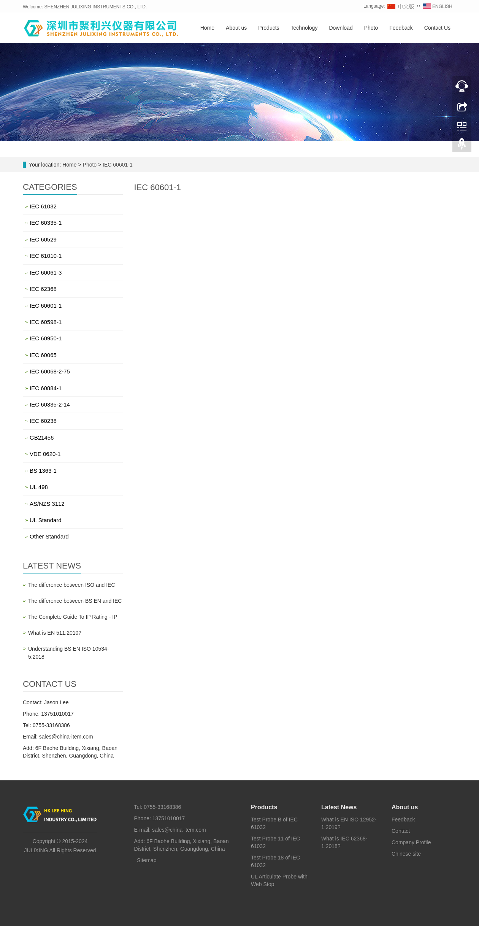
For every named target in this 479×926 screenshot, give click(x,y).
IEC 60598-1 (46, 322)
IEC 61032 (43, 206)
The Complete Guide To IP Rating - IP (72, 617)
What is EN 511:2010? (54, 633)
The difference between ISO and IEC (71, 585)
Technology (304, 28)
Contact (401, 831)
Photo (371, 28)
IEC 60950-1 (46, 338)
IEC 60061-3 (46, 272)
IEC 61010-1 (46, 256)
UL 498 (39, 487)
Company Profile (411, 842)
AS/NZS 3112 (47, 503)
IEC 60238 (43, 421)
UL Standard (46, 520)
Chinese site (406, 854)
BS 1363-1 (43, 470)
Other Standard (49, 536)
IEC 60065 (43, 355)
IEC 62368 (43, 289)
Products (268, 28)
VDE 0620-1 (45, 454)
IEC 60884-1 (46, 388)
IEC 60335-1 (46, 222)
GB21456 (42, 437)
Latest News (339, 807)
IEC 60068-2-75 (50, 371)
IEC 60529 (43, 239)
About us (236, 28)
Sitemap (146, 860)
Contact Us (437, 28)
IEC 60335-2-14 (50, 404)
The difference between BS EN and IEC (75, 601)
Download (340, 28)
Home (207, 28)
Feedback (400, 28)
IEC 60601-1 (117, 165)
